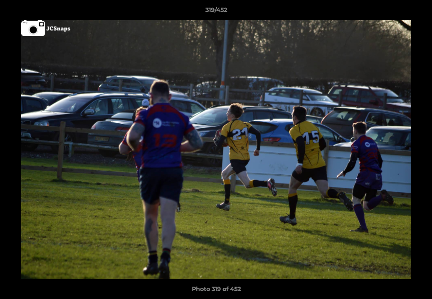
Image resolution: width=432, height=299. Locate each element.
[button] (417, 12)
